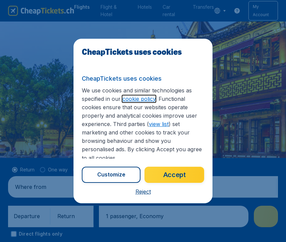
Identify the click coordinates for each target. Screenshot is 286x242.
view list (159, 124)
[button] (143, 191)
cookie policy (139, 98)
